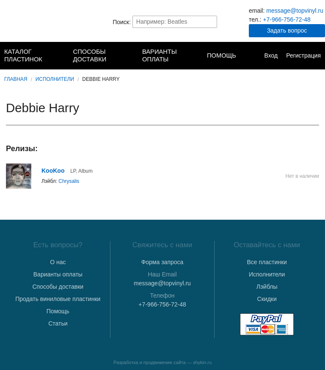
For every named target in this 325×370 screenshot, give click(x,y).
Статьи (57, 323)
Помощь (221, 55)
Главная (16, 79)
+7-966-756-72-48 (286, 19)
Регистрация (303, 55)
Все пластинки (266, 262)
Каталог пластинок (23, 55)
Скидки (267, 298)
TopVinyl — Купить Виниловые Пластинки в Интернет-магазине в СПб (38, 22)
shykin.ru (202, 362)
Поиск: (122, 21)
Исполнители (55, 79)
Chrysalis (68, 181)
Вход (271, 55)
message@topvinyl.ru (294, 10)
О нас (58, 262)
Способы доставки (90, 55)
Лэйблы (267, 286)
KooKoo (52, 170)
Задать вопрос (287, 30)
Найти (210, 22)
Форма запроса (162, 262)
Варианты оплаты (159, 55)
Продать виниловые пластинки (57, 298)
